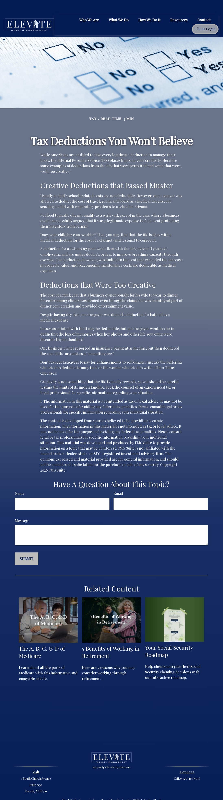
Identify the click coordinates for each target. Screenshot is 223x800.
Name (20, 481)
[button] (89, 7)
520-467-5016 (191, 766)
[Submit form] (26, 546)
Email (118, 481)
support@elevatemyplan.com (111, 755)
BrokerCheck (152, 788)
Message (22, 508)
